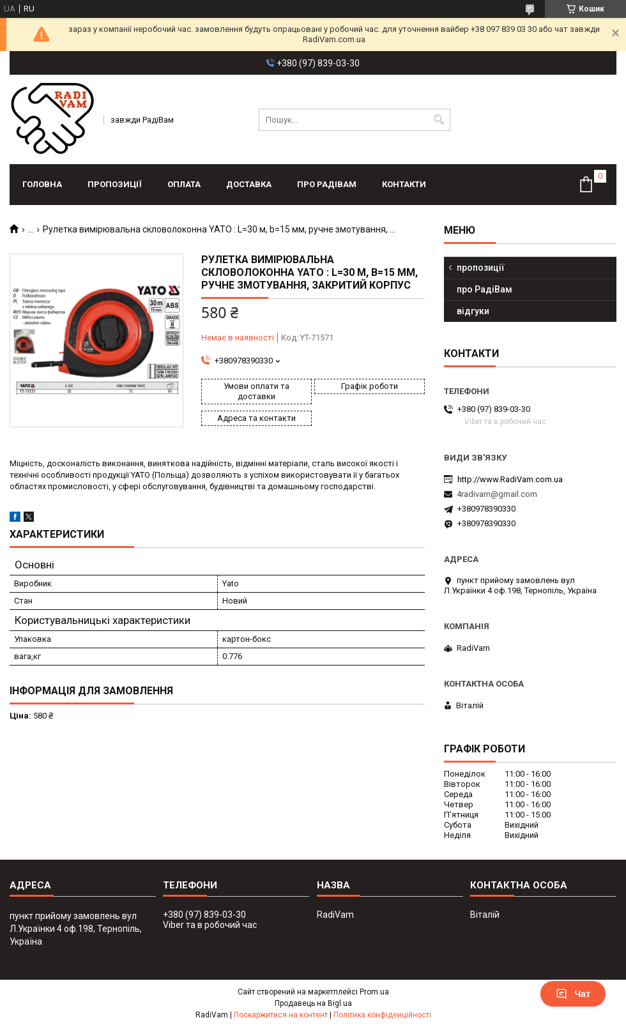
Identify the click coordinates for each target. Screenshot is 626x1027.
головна (42, 184)
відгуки (473, 311)
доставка (248, 184)
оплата (184, 184)
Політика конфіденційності (382, 1014)
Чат (573, 994)
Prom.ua (374, 991)
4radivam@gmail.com (497, 494)
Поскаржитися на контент (281, 1014)
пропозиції (115, 184)
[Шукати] (439, 120)
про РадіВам (326, 184)
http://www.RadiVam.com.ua (510, 479)
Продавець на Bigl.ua (313, 1003)
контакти (404, 184)
